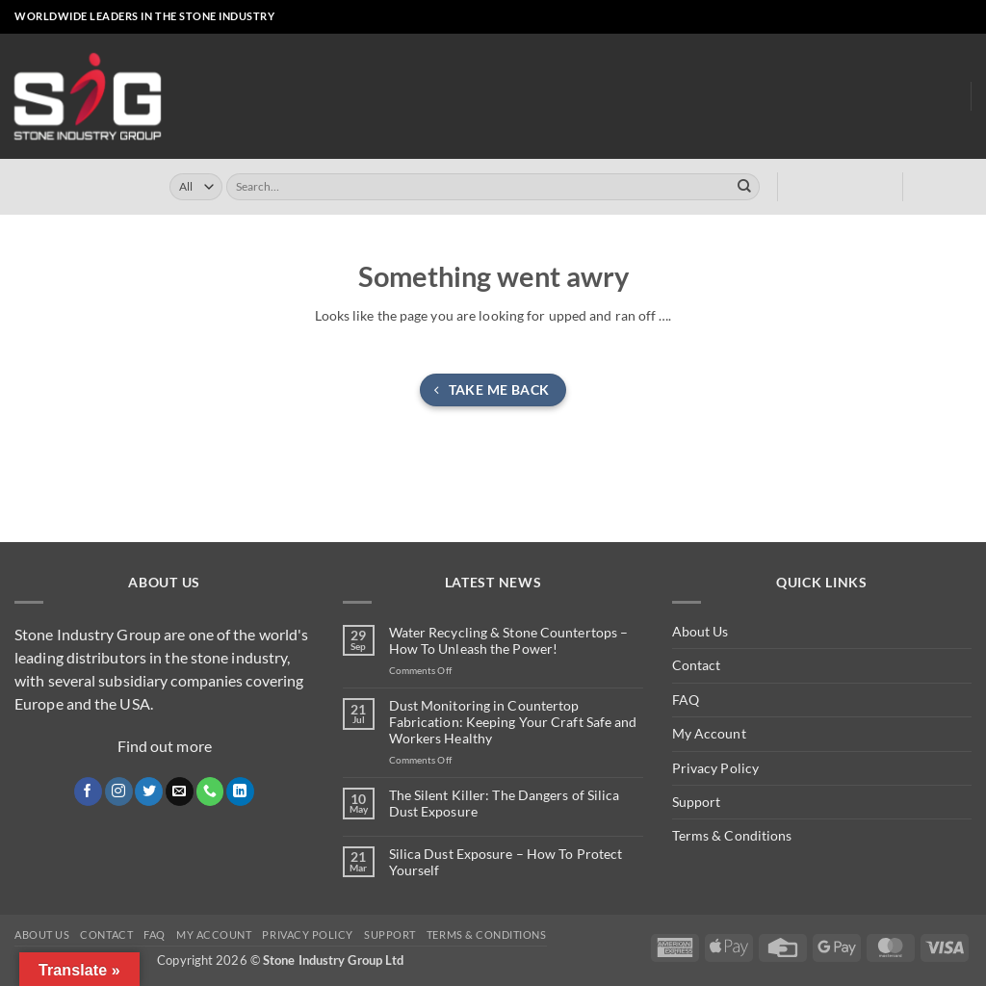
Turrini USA (561, 97)
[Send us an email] (913, 17)
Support (696, 801)
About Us (873, 96)
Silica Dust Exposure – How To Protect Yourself (506, 862)
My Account (709, 733)
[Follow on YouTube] (963, 17)
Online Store (372, 97)
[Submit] (744, 186)
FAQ (685, 699)
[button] (810, 17)
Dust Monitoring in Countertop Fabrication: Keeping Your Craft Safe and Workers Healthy (513, 722)
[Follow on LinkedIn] (946, 17)
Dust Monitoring (756, 97)
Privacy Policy (715, 768)
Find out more (164, 746)
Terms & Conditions (732, 835)
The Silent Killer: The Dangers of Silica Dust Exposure (504, 803)
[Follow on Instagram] (879, 17)
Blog (940, 97)
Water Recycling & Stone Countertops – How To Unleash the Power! (509, 641)
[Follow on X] (896, 17)
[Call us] (929, 17)
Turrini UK (469, 97)
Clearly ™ (648, 97)
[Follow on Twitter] (149, 791)
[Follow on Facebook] (862, 17)
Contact (696, 665)
